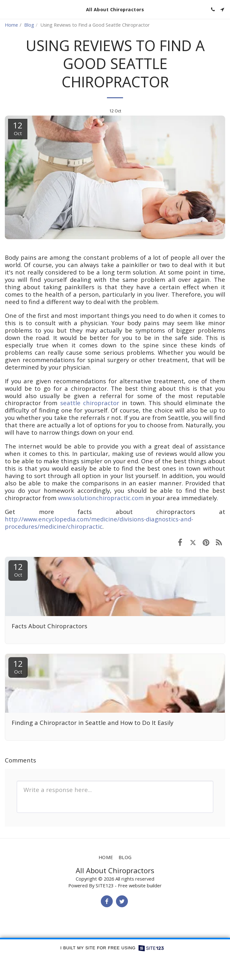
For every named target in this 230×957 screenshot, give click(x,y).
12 (18, 569)
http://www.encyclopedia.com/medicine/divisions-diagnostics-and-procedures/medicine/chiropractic (99, 522)
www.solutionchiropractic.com (101, 498)
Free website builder (140, 885)
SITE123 (104, 885)
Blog (29, 25)
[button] (7, 9)
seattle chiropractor (89, 403)
